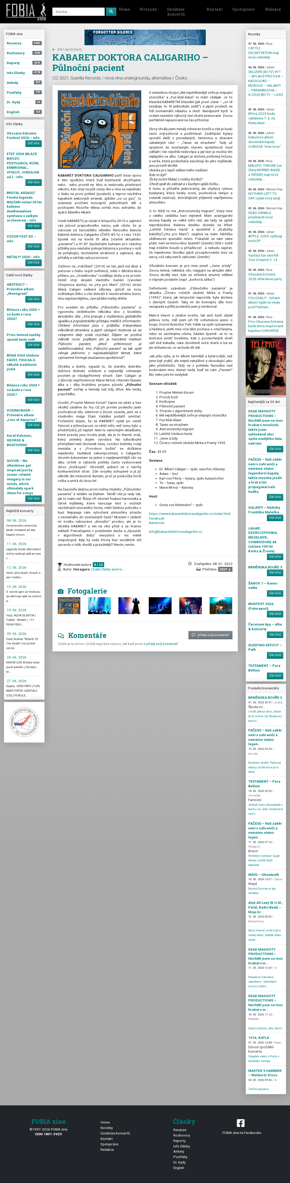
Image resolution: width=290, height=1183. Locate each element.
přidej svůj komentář (210, 635)
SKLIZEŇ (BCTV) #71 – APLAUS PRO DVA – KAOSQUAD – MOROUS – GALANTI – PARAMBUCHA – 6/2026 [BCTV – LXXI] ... (265, 83)
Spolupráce (243, 9)
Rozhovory (181, 1135)
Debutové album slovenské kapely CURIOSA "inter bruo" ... (264, 142)
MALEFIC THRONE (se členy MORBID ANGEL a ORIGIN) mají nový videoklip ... (265, 170)
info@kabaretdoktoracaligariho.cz (175, 531)
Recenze (179, 1130)
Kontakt (215, 9)
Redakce (273, 9)
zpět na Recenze (67, 49)
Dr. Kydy (179, 1162)
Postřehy (180, 1157)
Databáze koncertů (176, 11)
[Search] (78, 12)
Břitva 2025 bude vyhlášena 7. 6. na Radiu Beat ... (261, 116)
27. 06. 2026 (16, 681)
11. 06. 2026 (16, 544)
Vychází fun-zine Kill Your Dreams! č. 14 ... (264, 255)
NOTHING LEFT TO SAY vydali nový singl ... (265, 194)
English (178, 1168)
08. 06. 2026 (16, 520)
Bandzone (156, 523)
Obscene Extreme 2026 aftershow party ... (265, 276)
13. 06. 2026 (16, 586)
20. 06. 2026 (16, 633)
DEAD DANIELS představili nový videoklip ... (265, 215)
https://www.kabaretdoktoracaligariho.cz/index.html (189, 514)
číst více (33, 143)
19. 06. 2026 (16, 610)
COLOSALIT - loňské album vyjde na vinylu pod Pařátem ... (264, 300)
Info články (181, 1146)
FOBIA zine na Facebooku (241, 1126)
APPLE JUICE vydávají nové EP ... (265, 236)
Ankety (178, 1151)
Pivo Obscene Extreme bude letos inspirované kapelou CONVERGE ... (265, 324)
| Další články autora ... (108, 569)
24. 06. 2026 (16, 657)
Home (124, 9)
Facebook (156, 518)
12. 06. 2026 (16, 567)
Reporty (179, 1141)
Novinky (148, 9)
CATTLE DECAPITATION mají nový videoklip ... (263, 50)
